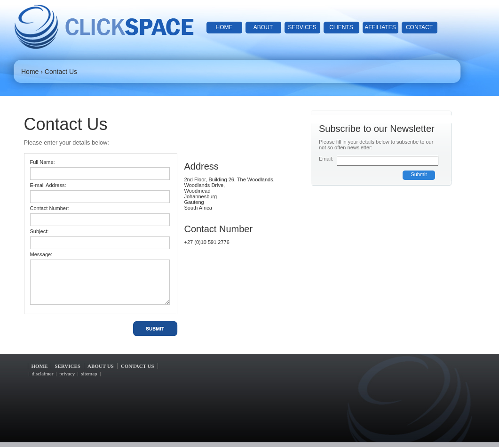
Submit (419, 174)
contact (419, 27)
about (263, 27)
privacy (67, 373)
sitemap (89, 373)
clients (341, 27)
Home (30, 71)
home (224, 27)
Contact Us (61, 71)
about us (100, 366)
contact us (137, 366)
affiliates (380, 27)
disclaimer (43, 373)
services (302, 27)
